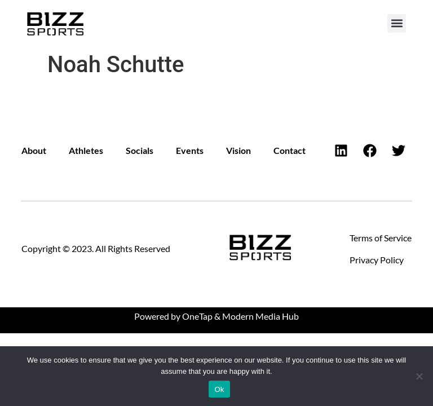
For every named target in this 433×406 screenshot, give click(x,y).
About (33, 150)
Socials (139, 150)
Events (190, 150)
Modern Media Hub (260, 316)
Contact (289, 150)
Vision (238, 150)
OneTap (197, 316)
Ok (219, 389)
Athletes (86, 150)
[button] (396, 23)
